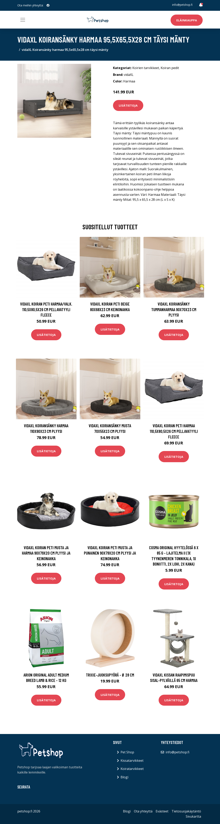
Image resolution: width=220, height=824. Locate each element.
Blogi (124, 777)
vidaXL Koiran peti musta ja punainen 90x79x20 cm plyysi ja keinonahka (110, 553)
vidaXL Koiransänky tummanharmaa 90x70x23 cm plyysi (173, 309)
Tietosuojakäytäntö (186, 811)
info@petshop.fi (182, 5)
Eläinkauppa (186, 20)
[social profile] (48, 5)
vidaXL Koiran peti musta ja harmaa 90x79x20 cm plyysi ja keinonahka (46, 553)
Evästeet (162, 811)
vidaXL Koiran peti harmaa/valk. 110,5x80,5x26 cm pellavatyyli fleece (46, 309)
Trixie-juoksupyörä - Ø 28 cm (110, 674)
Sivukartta (193, 816)
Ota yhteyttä (143, 811)
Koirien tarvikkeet (145, 68)
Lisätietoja (128, 105)
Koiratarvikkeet (132, 769)
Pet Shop (127, 752)
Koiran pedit (170, 68)
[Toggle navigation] (22, 20)
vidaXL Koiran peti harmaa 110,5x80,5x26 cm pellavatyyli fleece (174, 431)
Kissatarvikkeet (132, 760)
